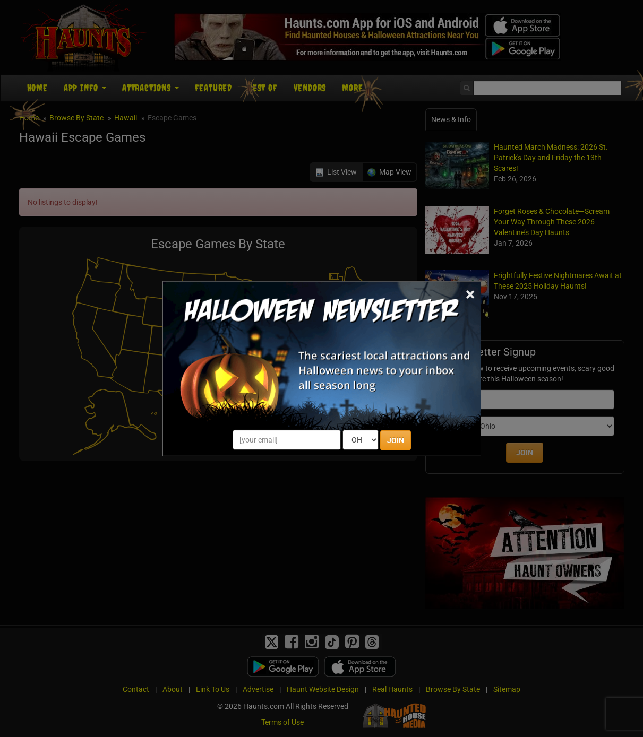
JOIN (395, 440)
